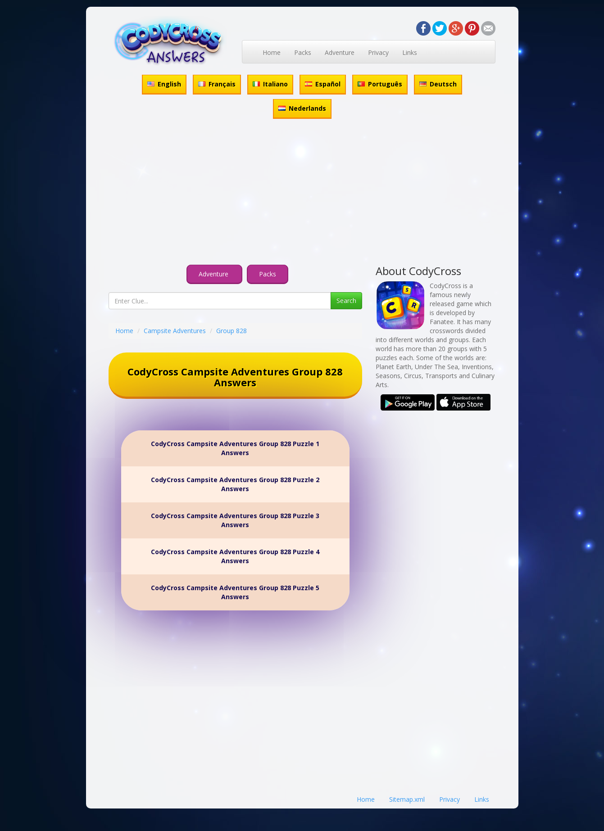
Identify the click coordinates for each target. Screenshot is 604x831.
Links (409, 52)
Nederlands (302, 108)
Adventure (339, 52)
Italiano (270, 84)
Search (346, 300)
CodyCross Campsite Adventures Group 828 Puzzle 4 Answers (235, 556)
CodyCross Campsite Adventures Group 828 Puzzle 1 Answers (235, 448)
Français (217, 84)
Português (380, 84)
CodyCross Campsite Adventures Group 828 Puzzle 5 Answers (235, 592)
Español (323, 84)
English (164, 84)
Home (272, 52)
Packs (302, 52)
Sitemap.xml (407, 799)
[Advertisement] (302, 193)
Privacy (378, 52)
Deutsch (438, 84)
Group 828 (231, 330)
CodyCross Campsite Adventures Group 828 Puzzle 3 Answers (235, 520)
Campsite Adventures (175, 330)
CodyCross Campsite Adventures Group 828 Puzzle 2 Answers (235, 484)
